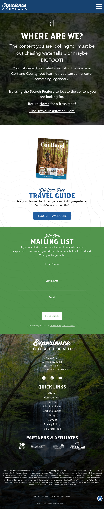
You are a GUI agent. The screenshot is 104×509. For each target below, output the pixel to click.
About (52, 393)
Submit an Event (52, 406)
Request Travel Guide (52, 216)
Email (52, 297)
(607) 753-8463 (52, 365)
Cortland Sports (52, 411)
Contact (52, 419)
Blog (52, 415)
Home (44, 104)
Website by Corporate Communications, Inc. (52, 503)
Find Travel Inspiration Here (52, 111)
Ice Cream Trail (52, 428)
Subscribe (52, 316)
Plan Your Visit (52, 397)
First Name (52, 264)
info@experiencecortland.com (52, 369)
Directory (52, 402)
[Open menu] (99, 6)
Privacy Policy (55, 326)
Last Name (52, 280)
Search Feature (42, 91)
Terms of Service (68, 326)
